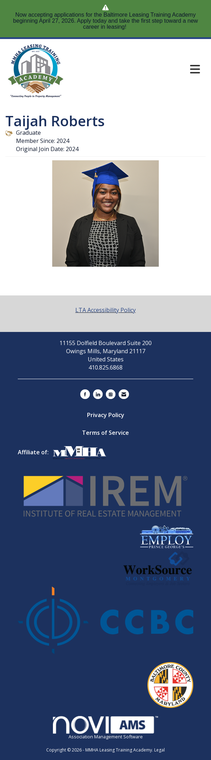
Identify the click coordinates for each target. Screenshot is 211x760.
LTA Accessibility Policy (105, 310)
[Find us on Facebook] (85, 394)
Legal (159, 750)
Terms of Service (105, 433)
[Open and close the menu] (160, 69)
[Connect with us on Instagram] (110, 394)
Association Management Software (105, 728)
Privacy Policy (105, 415)
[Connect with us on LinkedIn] (98, 394)
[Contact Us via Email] (124, 394)
